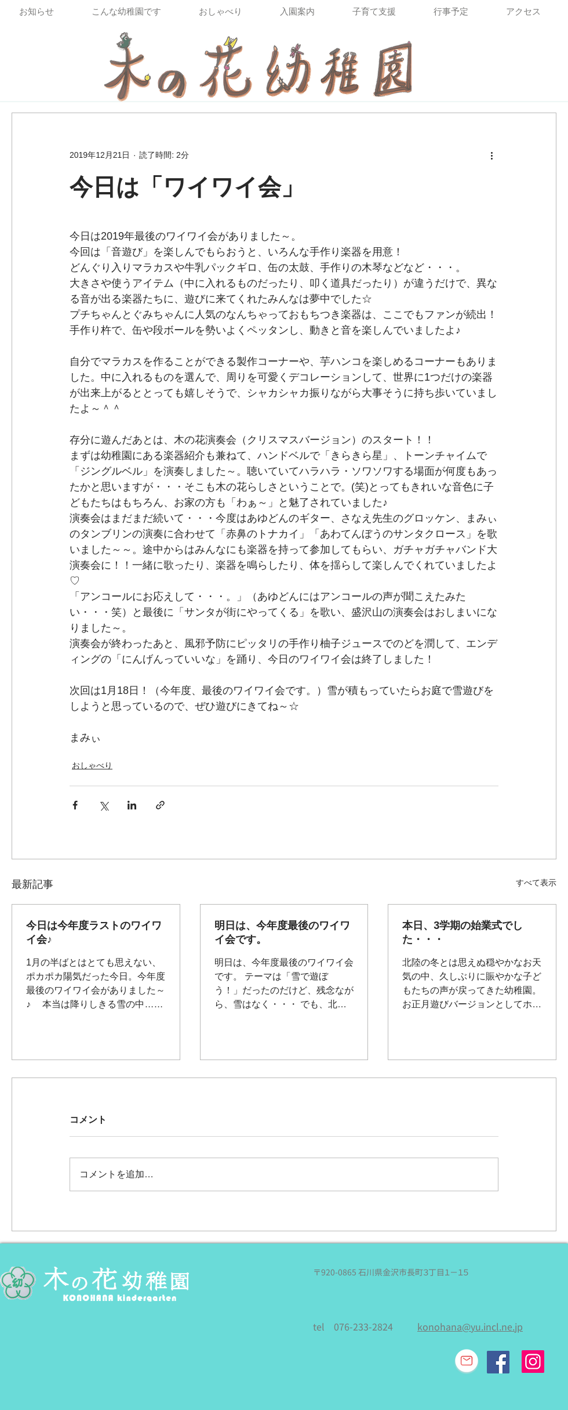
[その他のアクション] (491, 155)
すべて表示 (536, 882)
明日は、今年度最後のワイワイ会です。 (282, 932)
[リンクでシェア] (160, 805)
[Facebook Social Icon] (498, 1362)
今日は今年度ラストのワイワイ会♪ (94, 932)
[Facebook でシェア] (75, 805)
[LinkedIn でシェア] (131, 805)
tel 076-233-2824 (353, 1327)
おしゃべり (92, 765)
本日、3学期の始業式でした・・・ (462, 932)
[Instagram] (533, 1361)
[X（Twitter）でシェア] (103, 805)
